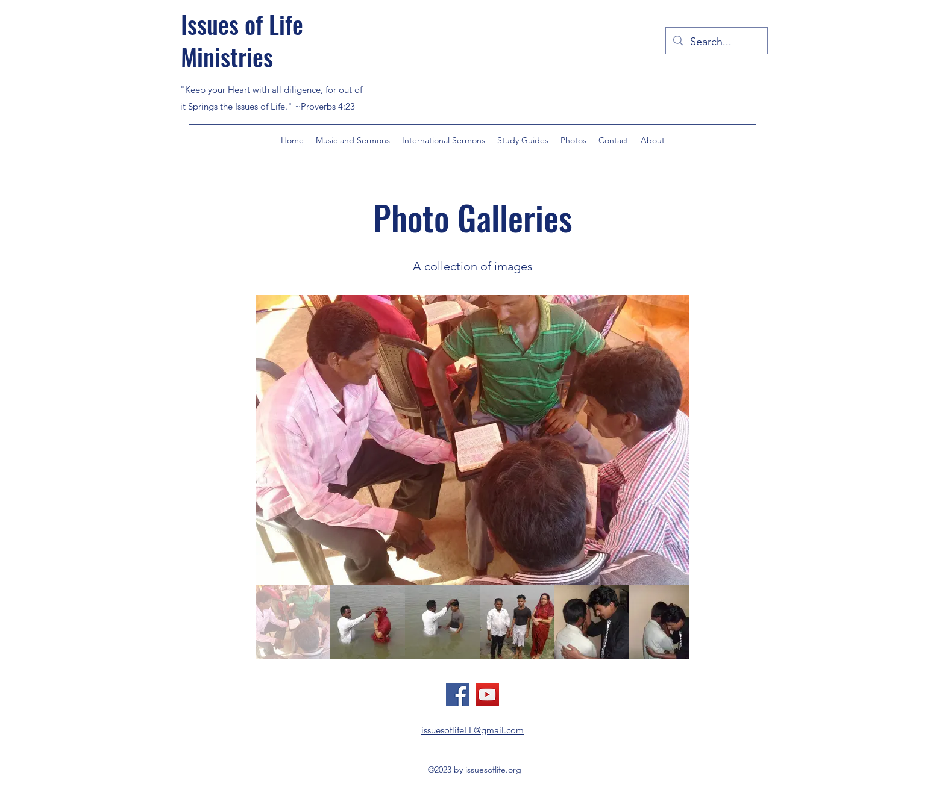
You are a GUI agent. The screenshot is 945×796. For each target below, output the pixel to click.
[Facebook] (457, 694)
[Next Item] (669, 440)
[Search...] (716, 42)
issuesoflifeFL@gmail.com (472, 730)
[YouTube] (487, 694)
